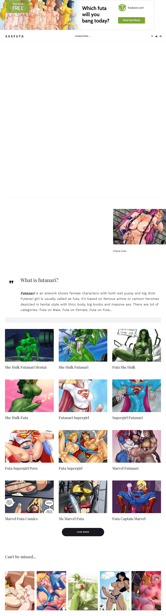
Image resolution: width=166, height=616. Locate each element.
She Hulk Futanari (73, 373)
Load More (83, 532)
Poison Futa (119, 257)
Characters (81, 36)
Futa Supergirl (70, 474)
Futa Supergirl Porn (21, 474)
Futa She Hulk (123, 373)
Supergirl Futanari (127, 424)
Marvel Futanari (125, 474)
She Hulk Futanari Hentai (25, 373)
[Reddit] (156, 36)
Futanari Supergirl (74, 424)
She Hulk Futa (16, 424)
